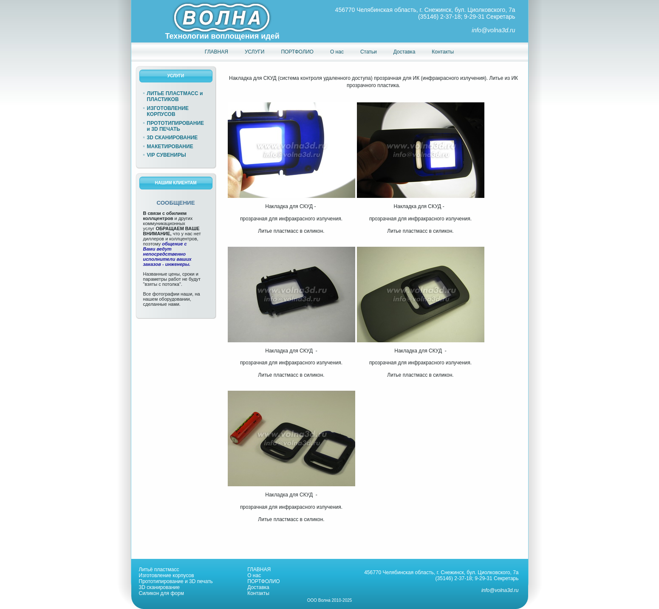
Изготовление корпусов (166, 575)
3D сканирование (159, 587)
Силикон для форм (161, 593)
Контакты (258, 593)
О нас (254, 575)
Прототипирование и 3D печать (176, 581)
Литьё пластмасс (159, 569)
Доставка (258, 587)
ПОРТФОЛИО (263, 581)
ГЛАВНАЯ (259, 569)
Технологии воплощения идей (222, 36)
